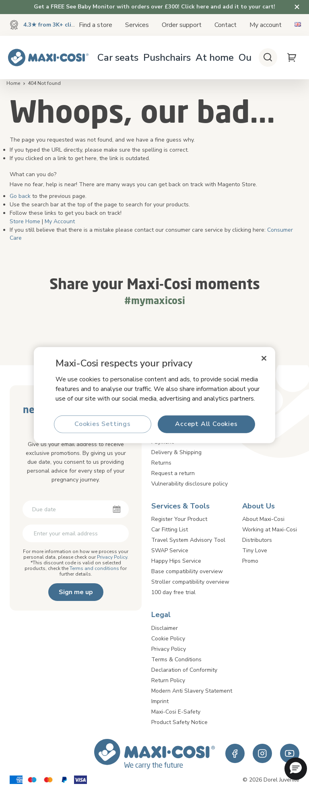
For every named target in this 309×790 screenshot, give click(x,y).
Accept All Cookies (206, 424)
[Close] (264, 358)
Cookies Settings (102, 424)
